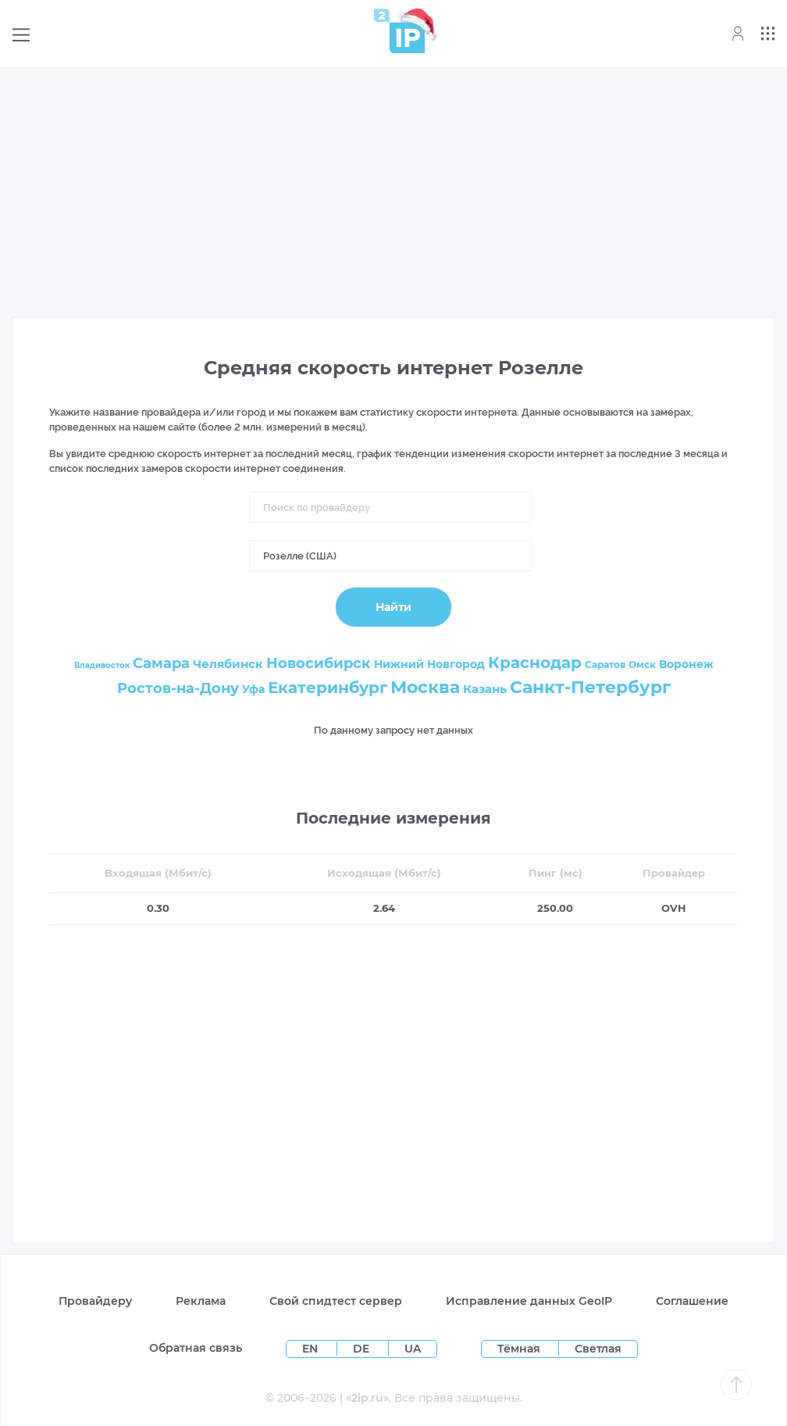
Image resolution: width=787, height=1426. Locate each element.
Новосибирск (318, 663)
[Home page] (400, 31)
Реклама (201, 1301)
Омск (642, 664)
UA (412, 1349)
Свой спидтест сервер (335, 1301)
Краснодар (535, 662)
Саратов (605, 664)
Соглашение (692, 1301)
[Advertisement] (393, 189)
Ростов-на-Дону (178, 688)
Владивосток (102, 665)
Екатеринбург (327, 687)
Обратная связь (195, 1348)
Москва (425, 687)
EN (311, 1349)
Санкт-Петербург (590, 687)
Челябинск (228, 663)
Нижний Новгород (429, 664)
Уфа (253, 689)
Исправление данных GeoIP (529, 1301)
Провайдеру (95, 1301)
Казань (485, 688)
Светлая (598, 1349)
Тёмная (518, 1349)
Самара (161, 663)
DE (362, 1349)
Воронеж (686, 664)
